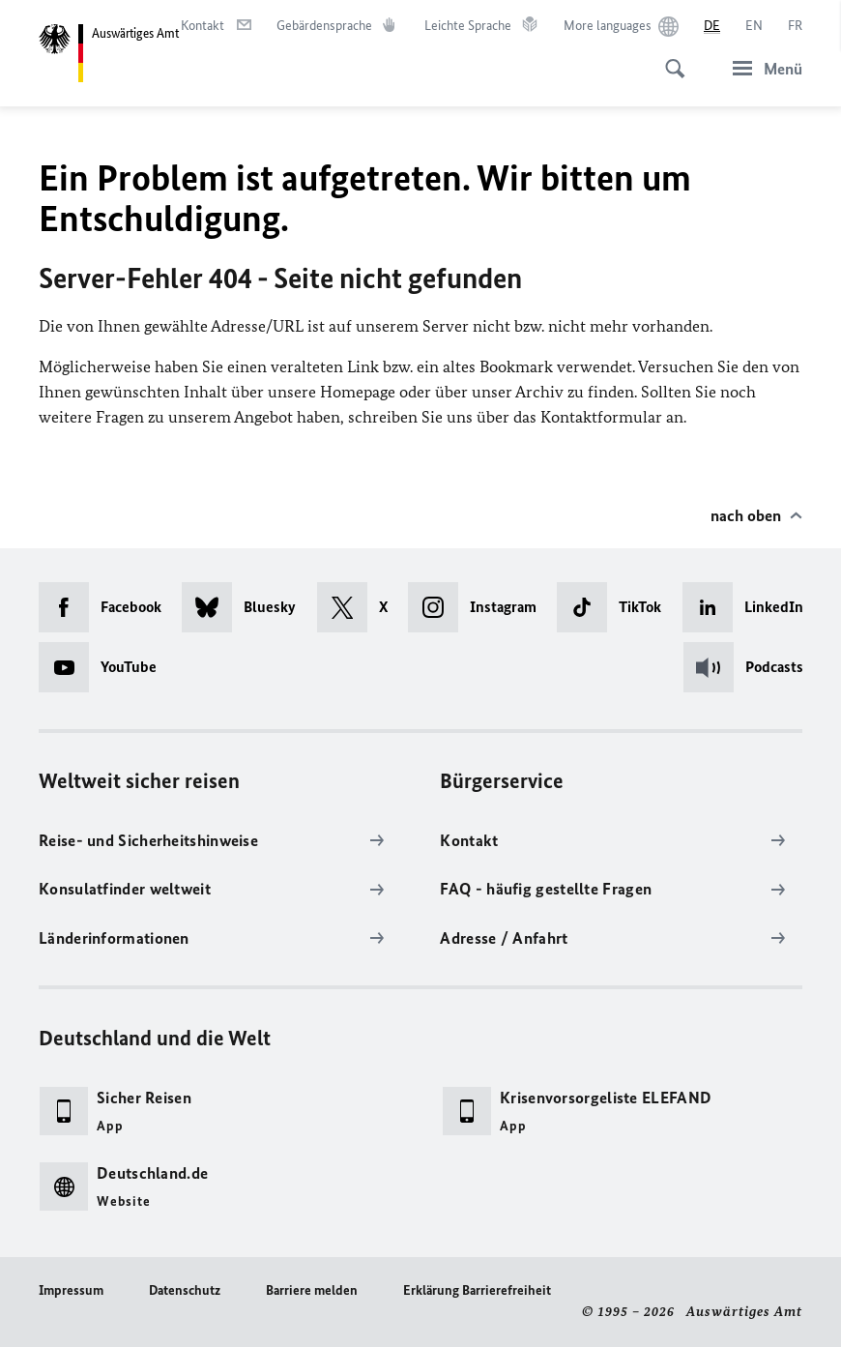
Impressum (71, 1290)
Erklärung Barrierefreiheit (477, 1290)
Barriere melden (312, 1290)
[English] (754, 26)
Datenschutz (184, 1290)
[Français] (795, 26)
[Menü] (761, 68)
